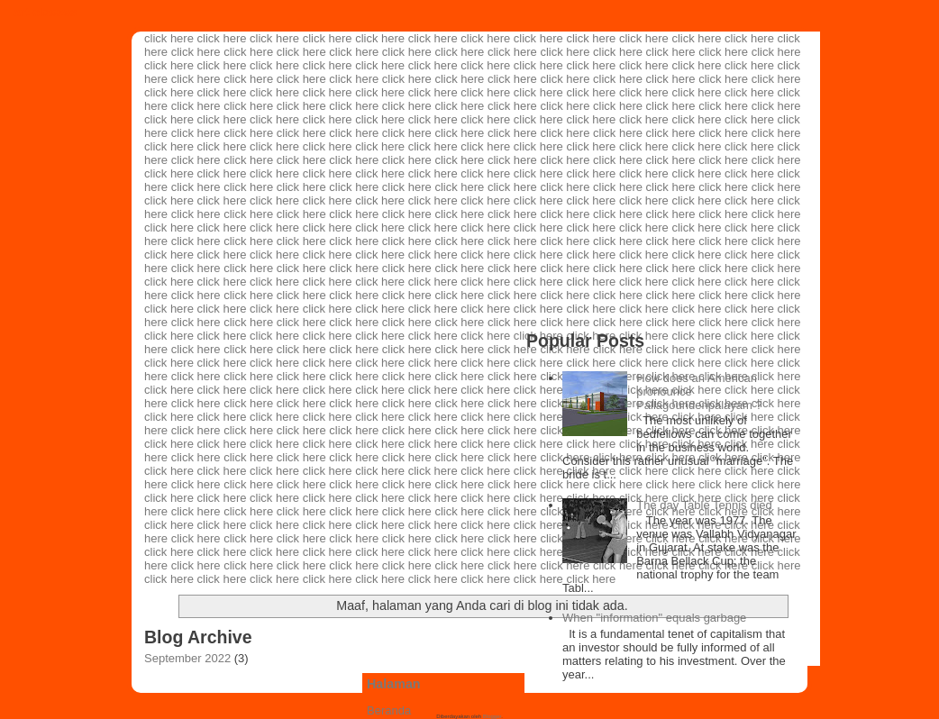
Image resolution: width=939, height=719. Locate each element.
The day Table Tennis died (704, 505)
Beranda (389, 710)
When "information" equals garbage (654, 617)
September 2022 (187, 658)
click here (169, 38)
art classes (45, 12)
